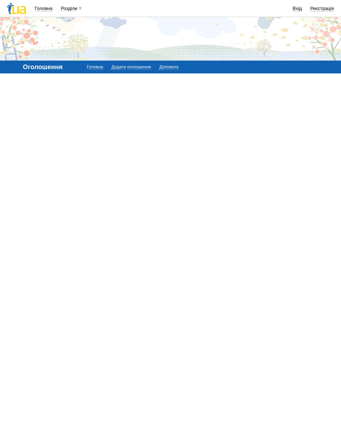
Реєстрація (322, 8)
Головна (43, 8)
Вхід (297, 8)
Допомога (169, 67)
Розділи (69, 8)
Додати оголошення (131, 67)
